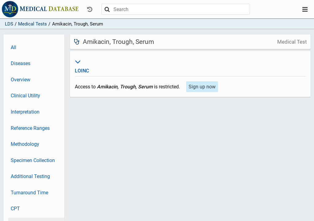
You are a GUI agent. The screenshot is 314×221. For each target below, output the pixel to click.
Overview (20, 80)
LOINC (190, 65)
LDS (9, 24)
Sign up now (202, 87)
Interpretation (25, 112)
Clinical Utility (25, 96)
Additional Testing (30, 176)
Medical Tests (32, 24)
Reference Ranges (30, 128)
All (13, 47)
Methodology (25, 144)
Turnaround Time (29, 193)
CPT (15, 208)
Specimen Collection (33, 160)
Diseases (20, 63)
